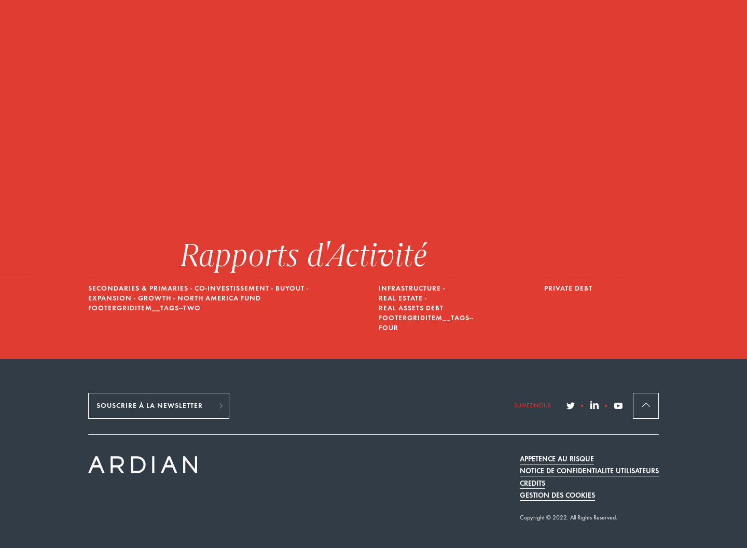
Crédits (532, 484)
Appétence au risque (557, 459)
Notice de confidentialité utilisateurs (589, 471)
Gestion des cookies (557, 495)
